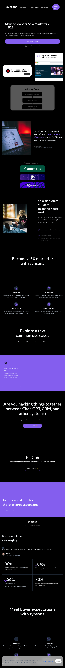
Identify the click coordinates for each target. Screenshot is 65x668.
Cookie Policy (48, 661)
